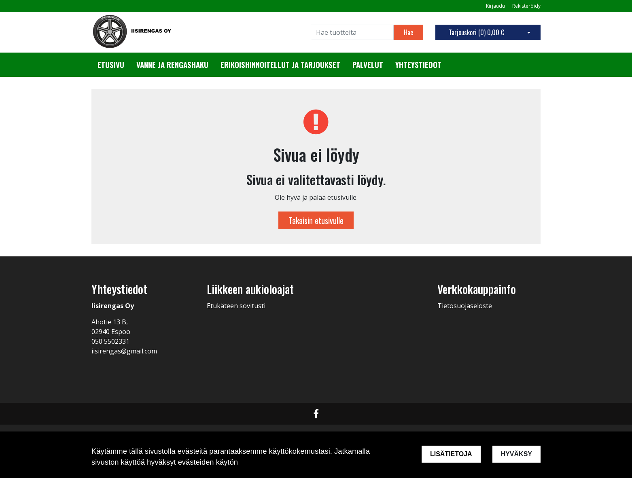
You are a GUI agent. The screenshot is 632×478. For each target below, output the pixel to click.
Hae (408, 32)
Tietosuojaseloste (464, 305)
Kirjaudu (496, 5)
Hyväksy (516, 454)
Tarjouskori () (476, 32)
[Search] (352, 32)
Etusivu (111, 64)
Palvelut (367, 64)
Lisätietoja (451, 454)
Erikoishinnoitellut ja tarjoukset (280, 64)
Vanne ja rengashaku (172, 64)
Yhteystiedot (418, 64)
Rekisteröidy (526, 5)
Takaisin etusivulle (316, 220)
